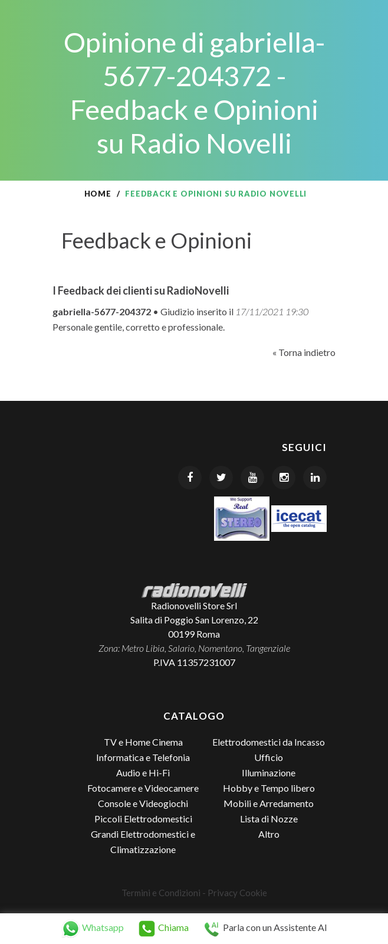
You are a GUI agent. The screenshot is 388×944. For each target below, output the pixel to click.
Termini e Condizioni (160, 892)
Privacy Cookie (237, 892)
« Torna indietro (304, 352)
